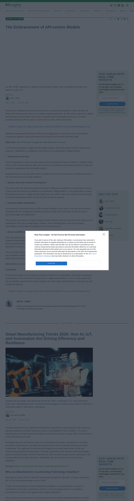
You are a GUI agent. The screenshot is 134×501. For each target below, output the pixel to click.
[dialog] (67, 250)
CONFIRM (51, 263)
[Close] (104, 235)
